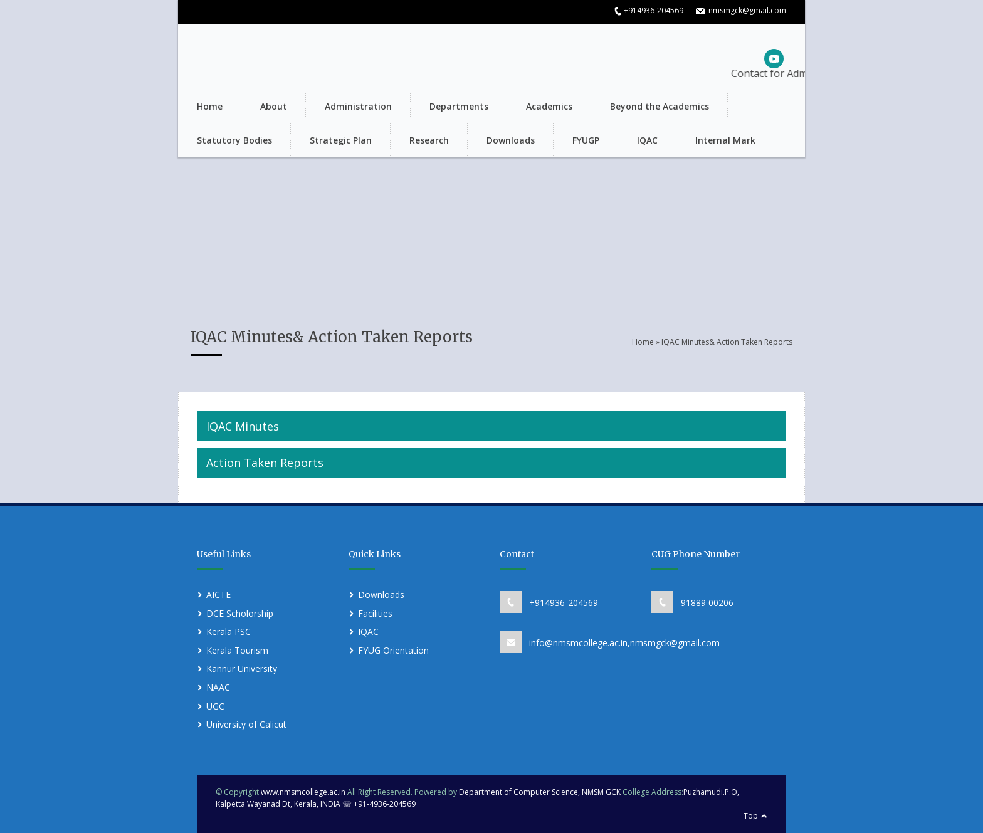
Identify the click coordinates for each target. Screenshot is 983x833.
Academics (549, 106)
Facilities (375, 613)
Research (429, 140)
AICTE (218, 594)
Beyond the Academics (659, 106)
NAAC (218, 687)
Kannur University (241, 668)
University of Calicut (246, 724)
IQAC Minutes (242, 426)
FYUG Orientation (393, 650)
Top (751, 815)
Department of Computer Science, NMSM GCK (541, 792)
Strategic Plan (341, 140)
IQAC (647, 140)
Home (210, 106)
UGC (215, 706)
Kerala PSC (228, 631)
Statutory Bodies (234, 140)
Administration (358, 106)
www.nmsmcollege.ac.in (303, 792)
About (273, 106)
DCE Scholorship (239, 613)
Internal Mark (725, 140)
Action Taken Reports (264, 462)
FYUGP (585, 140)
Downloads (510, 140)
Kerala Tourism (237, 650)
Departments (458, 106)
